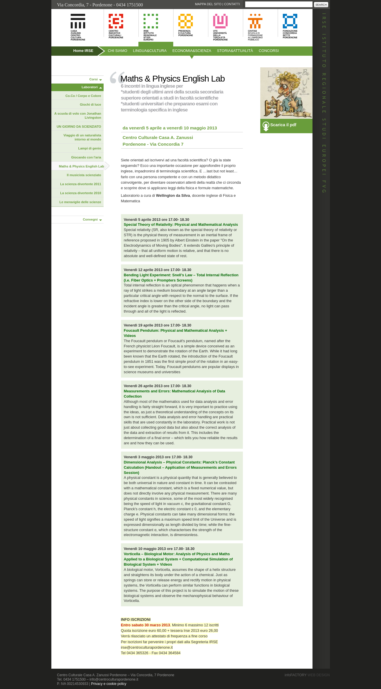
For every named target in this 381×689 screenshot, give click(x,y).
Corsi (93, 79)
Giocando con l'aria (86, 157)
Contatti (232, 4)
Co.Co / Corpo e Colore (83, 96)
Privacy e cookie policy (108, 684)
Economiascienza (191, 50)
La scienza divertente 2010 (80, 193)
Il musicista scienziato (84, 175)
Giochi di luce (90, 104)
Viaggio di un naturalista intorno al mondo (82, 137)
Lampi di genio (89, 148)
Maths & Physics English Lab (81, 166)
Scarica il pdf (283, 124)
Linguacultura (150, 50)
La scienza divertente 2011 (80, 184)
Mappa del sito (208, 4)
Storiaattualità (235, 50)
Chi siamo (117, 50)
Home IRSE (83, 50)
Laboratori (89, 87)
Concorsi (269, 50)
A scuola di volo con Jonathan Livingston (77, 115)
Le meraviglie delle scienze (80, 202)
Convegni (90, 219)
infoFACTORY (307, 675)
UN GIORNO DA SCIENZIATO (79, 126)
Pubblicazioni (67, 63)
